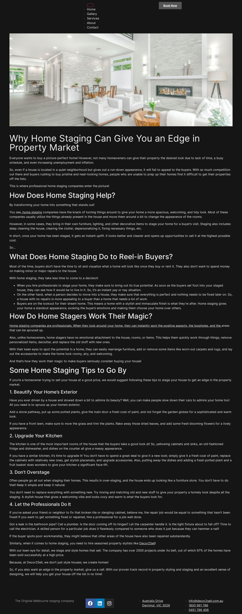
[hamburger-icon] (90, 5)
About (91, 23)
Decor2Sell (147, 543)
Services (93, 18)
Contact (93, 27)
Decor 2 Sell (35, 5)
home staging (32, 212)
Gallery (92, 14)
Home (91, 9)
